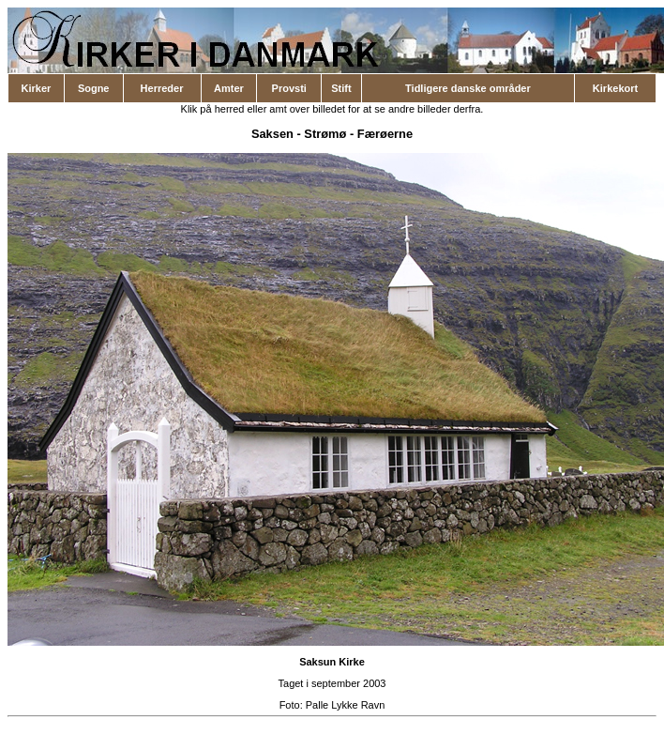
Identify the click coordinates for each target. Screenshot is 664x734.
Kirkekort (615, 88)
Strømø (325, 134)
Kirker (37, 88)
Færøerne (385, 134)
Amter (229, 88)
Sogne (94, 88)
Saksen (272, 134)
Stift (341, 88)
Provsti (289, 88)
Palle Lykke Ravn (345, 705)
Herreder (162, 88)
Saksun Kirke (332, 661)
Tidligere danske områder (468, 88)
